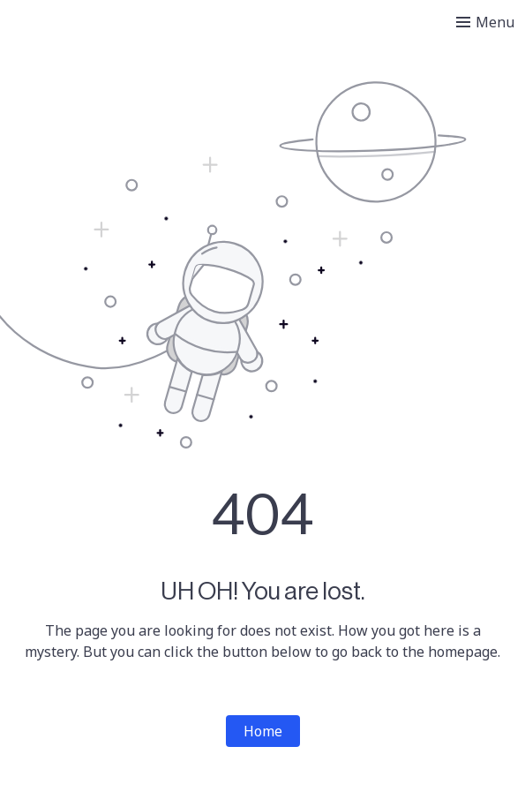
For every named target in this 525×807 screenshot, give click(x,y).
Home (263, 731)
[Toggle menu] (485, 22)
